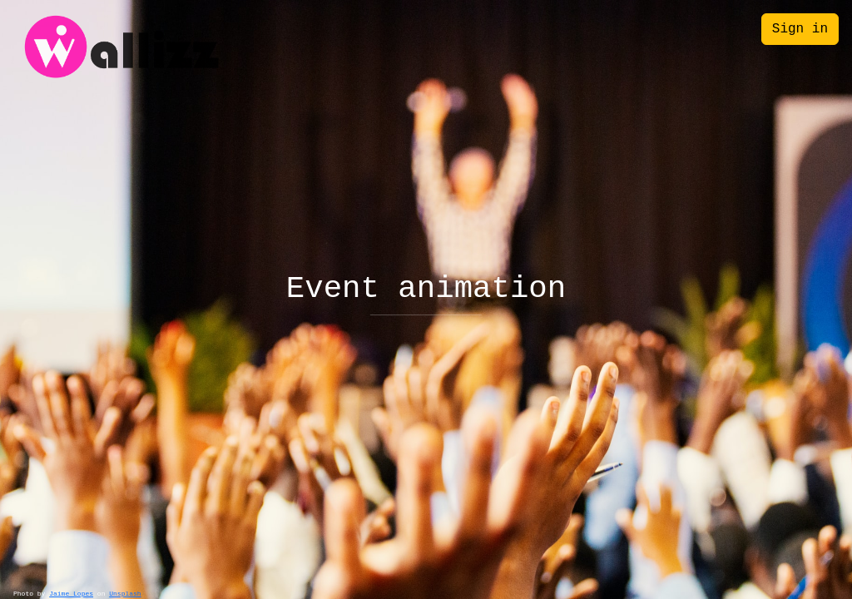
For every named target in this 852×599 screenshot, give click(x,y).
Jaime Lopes (71, 593)
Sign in (800, 29)
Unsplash (125, 593)
